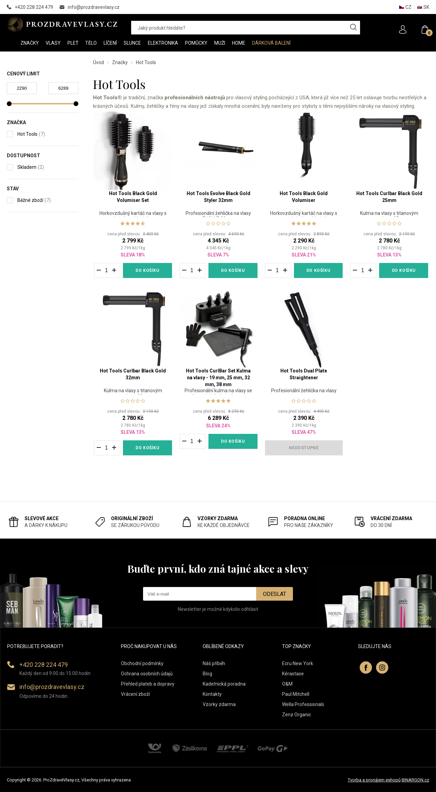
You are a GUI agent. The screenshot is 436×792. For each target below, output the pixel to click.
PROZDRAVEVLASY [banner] (62, 24)
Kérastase (293, 673)
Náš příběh (214, 663)
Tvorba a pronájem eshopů (374, 779)
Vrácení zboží (135, 694)
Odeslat (274, 594)
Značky (120, 62)
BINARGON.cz (415, 779)
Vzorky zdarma (219, 704)
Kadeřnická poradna (224, 684)
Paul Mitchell (295, 694)
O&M (287, 684)
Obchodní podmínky (142, 663)
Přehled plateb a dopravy (147, 684)
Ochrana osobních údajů (147, 673)
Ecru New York (297, 663)
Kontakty (212, 694)
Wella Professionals (303, 704)
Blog (207, 673)
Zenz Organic (296, 714)
